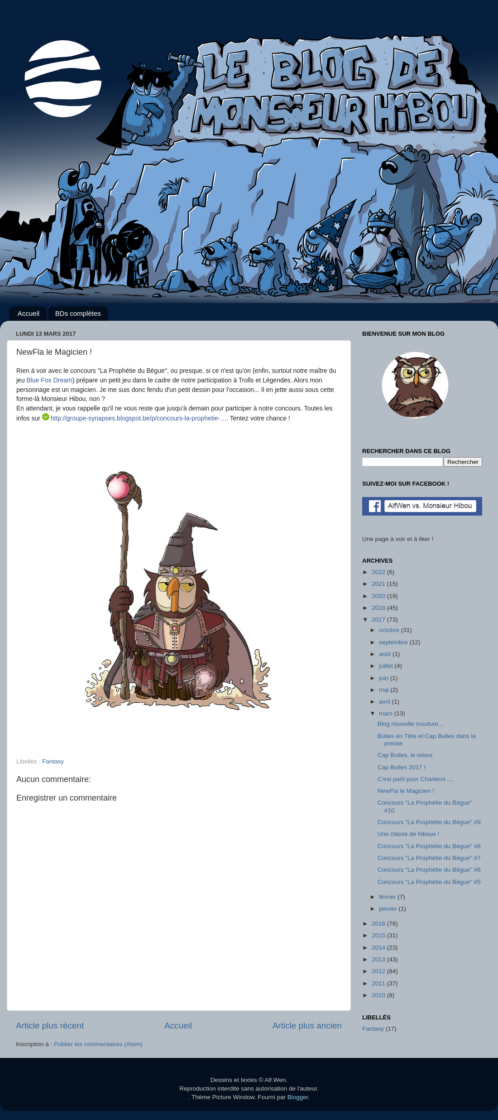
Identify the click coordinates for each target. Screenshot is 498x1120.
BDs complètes (78, 313)
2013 (379, 959)
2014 (379, 947)
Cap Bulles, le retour (405, 755)
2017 (379, 619)
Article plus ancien (307, 1025)
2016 (379, 923)
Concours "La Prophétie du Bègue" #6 (429, 869)
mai (385, 689)
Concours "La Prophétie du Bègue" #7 (429, 857)
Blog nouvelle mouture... (411, 723)
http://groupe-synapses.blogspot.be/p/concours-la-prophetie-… (138, 418)
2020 (379, 596)
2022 (379, 572)
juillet (387, 665)
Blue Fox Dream (49, 380)
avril (385, 701)
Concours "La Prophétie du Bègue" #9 (429, 822)
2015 (379, 935)
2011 (379, 983)
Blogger (297, 1097)
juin (384, 678)
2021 (379, 583)
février (388, 896)
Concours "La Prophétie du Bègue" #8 (429, 846)
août (386, 654)
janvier (389, 908)
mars (386, 713)
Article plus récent (50, 1025)
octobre (390, 630)
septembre (394, 642)
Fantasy (53, 761)
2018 (379, 607)
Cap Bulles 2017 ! (402, 767)
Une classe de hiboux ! (409, 833)
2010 (379, 995)
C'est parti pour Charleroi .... (416, 779)
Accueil (28, 313)
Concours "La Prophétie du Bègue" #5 (429, 882)
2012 (379, 971)
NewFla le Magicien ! (406, 790)
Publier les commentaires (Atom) (98, 1044)
